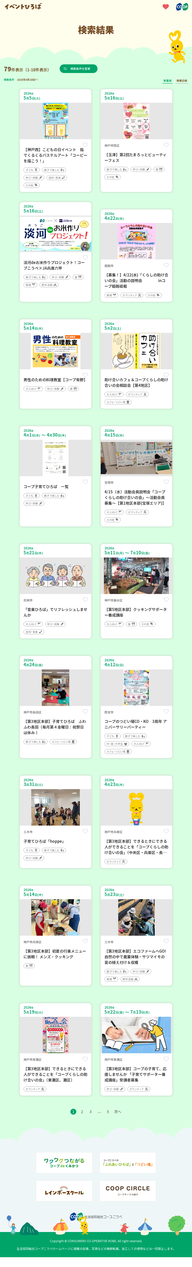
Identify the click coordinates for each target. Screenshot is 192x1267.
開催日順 (182, 80)
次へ (118, 1121)
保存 (85, 145)
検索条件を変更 (81, 68)
